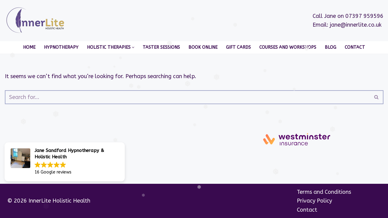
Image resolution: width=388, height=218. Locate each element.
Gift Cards (238, 47)
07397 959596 (364, 16)
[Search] (187, 97)
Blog (330, 47)
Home (29, 47)
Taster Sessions (161, 47)
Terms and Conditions (324, 192)
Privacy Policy (314, 200)
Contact (355, 47)
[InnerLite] (36, 20)
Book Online (202, 47)
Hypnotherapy (61, 47)
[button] (133, 47)
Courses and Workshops (287, 47)
